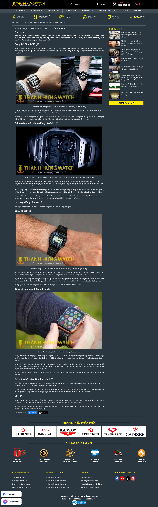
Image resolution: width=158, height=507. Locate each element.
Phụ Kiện (137, 11)
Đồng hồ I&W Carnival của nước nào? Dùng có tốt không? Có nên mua (132, 35)
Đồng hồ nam (53, 11)
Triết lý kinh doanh (18, 477)
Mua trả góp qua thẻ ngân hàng (91, 484)
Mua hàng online (86, 477)
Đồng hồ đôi (87, 11)
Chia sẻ (32, 413)
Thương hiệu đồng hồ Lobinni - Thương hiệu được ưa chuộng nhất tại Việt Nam (131, 52)
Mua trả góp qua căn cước (89, 480)
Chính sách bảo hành (53, 477)
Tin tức (125, 11)
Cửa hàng (100, 4)
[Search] (71, 4)
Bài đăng (43, 413)
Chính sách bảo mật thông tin (56, 484)
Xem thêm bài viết (126, 103)
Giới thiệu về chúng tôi (19, 480)
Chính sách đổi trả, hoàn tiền (56, 480)
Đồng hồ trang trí (107, 11)
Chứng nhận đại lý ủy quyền (21, 487)
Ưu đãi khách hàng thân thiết (90, 487)
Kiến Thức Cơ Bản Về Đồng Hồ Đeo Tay (132, 94)
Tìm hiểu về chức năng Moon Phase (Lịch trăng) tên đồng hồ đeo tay (131, 43)
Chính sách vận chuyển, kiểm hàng (58, 487)
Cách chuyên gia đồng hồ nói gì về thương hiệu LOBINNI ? (132, 68)
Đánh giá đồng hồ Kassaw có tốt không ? (132, 59)
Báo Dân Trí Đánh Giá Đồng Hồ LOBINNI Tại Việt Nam (132, 85)
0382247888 (124, 5)
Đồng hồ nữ (71, 11)
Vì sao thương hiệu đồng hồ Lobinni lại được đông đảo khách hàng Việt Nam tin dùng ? (132, 78)
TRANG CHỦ (20, 11)
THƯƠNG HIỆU (36, 11)
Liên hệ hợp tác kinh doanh (21, 484)
